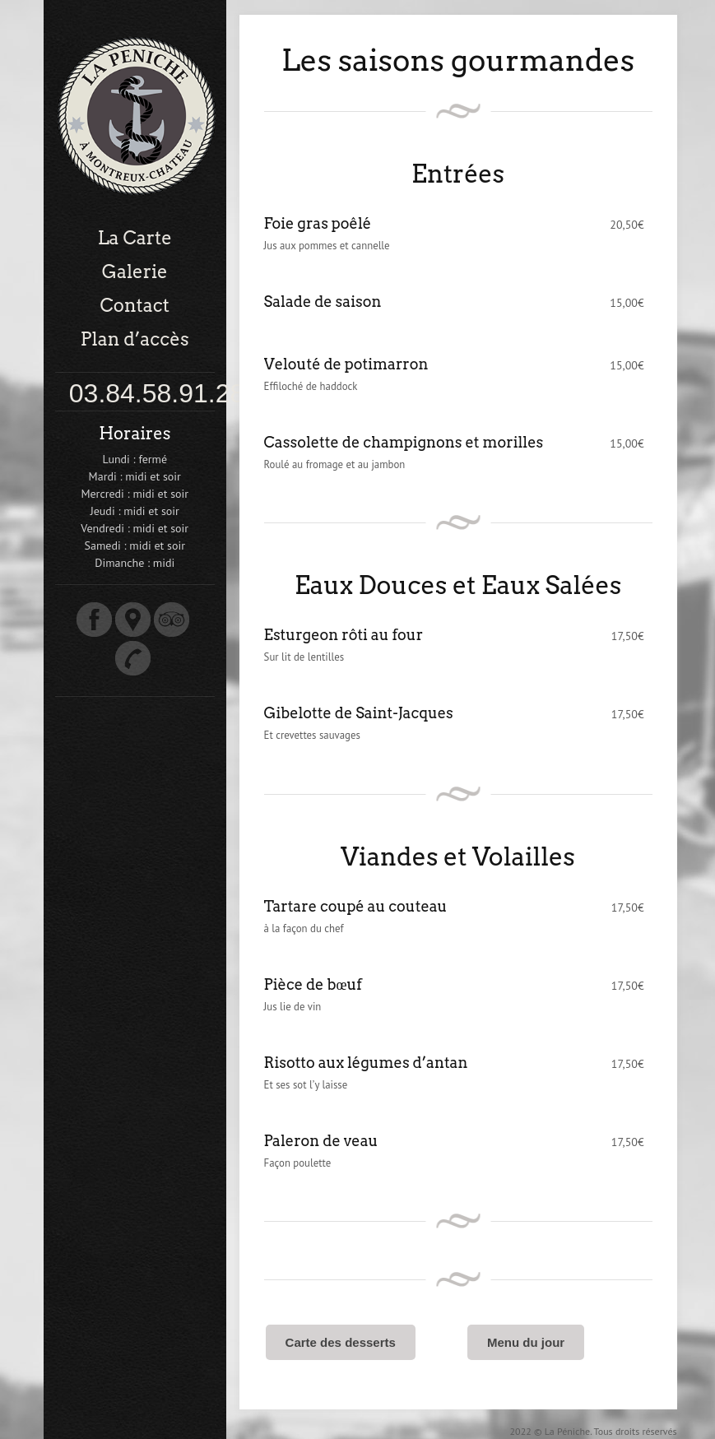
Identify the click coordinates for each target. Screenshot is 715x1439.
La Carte (135, 237)
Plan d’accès (135, 339)
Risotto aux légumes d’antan (366, 1062)
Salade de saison (323, 301)
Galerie (135, 271)
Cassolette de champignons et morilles (404, 442)
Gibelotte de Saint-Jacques (358, 713)
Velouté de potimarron (346, 364)
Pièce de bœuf (313, 984)
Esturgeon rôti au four (344, 634)
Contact (134, 305)
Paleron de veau (321, 1140)
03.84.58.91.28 (157, 393)
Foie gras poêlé (318, 223)
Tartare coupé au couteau (356, 906)
